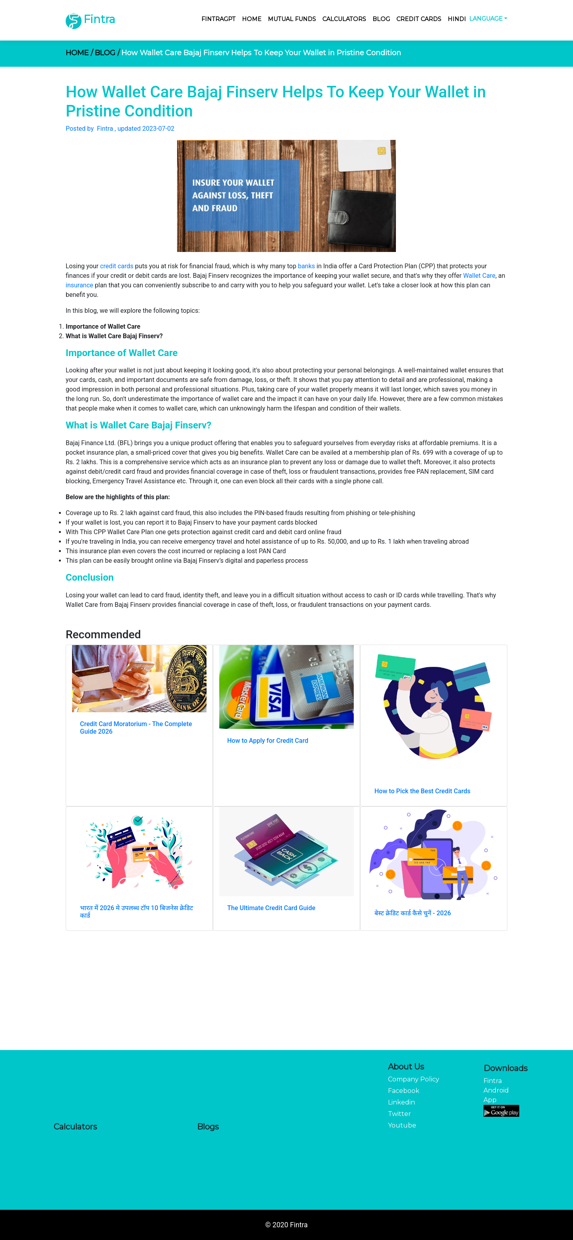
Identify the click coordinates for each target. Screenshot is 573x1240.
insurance (79, 285)
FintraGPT (218, 19)
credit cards (116, 266)
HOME (79, 52)
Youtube (402, 1125)
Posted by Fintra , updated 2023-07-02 (120, 128)
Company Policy (413, 1079)
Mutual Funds (292, 19)
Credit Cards (418, 19)
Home (251, 19)
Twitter (399, 1114)
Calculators (344, 19)
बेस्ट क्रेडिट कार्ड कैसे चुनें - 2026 (412, 913)
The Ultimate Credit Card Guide (271, 908)
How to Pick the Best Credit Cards (422, 791)
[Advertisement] (286, 990)
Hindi (457, 19)
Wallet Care (479, 275)
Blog (381, 19)
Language (486, 18)
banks (306, 266)
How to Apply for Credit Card (267, 740)
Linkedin (401, 1102)
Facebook (403, 1091)
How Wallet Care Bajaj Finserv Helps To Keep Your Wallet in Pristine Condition (261, 52)
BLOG (107, 52)
